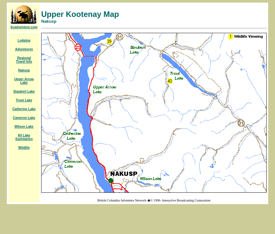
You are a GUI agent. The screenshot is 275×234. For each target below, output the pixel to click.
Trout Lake (24, 100)
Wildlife (24, 148)
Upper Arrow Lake (24, 80)
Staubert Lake (24, 91)
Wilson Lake (24, 126)
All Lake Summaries (24, 137)
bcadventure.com (24, 27)
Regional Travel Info (24, 59)
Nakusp (24, 70)
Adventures (24, 49)
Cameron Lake (24, 118)
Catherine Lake (24, 109)
